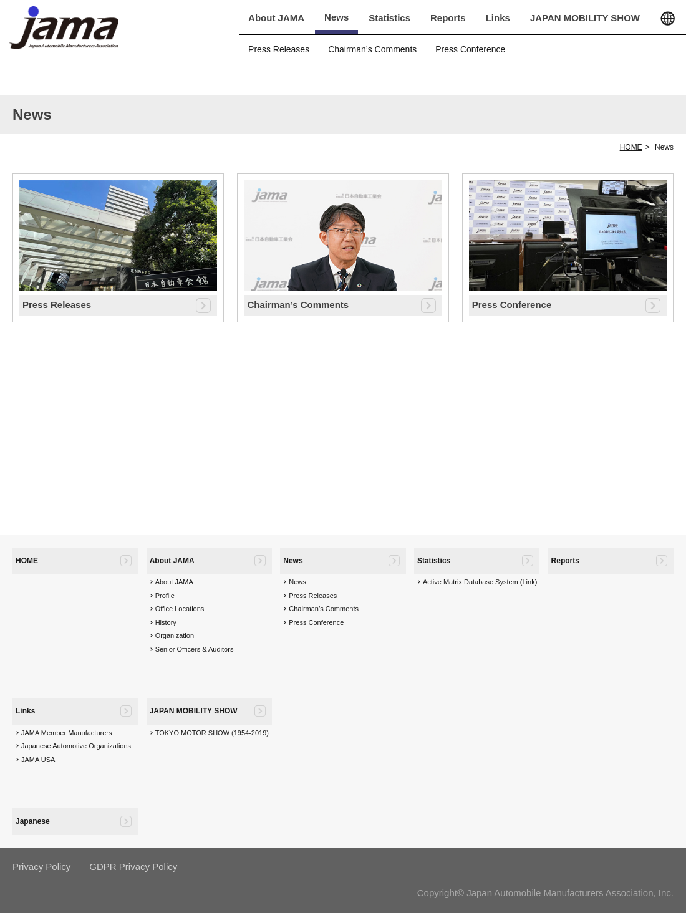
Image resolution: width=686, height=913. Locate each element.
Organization (174, 635)
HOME (631, 147)
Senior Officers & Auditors (194, 649)
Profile (165, 595)
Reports (448, 17)
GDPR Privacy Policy (133, 866)
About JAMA (276, 17)
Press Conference (470, 49)
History (165, 622)
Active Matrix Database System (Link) (480, 582)
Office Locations (180, 608)
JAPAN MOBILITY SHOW (585, 17)
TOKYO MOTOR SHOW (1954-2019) (212, 733)
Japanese (33, 821)
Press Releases (278, 49)
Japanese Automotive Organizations (76, 746)
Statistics (389, 17)
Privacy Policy (41, 866)
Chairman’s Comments (372, 49)
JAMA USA (38, 759)
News (336, 17)
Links (498, 17)
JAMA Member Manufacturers (66, 733)
